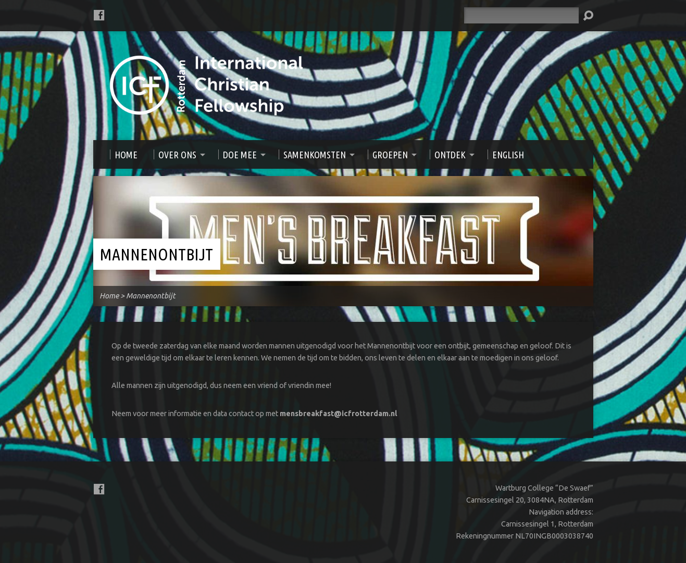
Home (109, 296)
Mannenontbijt (156, 254)
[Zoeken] (521, 15)
